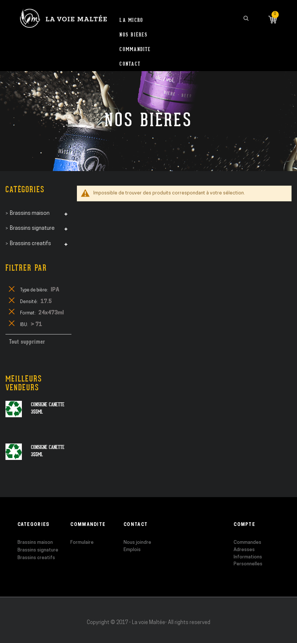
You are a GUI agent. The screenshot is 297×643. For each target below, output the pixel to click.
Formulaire (82, 542)
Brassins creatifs (36, 557)
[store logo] (63, 18)
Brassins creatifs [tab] (30, 244)
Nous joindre (137, 542)
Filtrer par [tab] (26, 268)
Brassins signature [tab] (32, 228)
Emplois (132, 549)
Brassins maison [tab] (30, 213)
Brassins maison (35, 542)
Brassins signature (37, 550)
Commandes (247, 542)
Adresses (244, 549)
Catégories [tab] (24, 189)
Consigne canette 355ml (48, 408)
